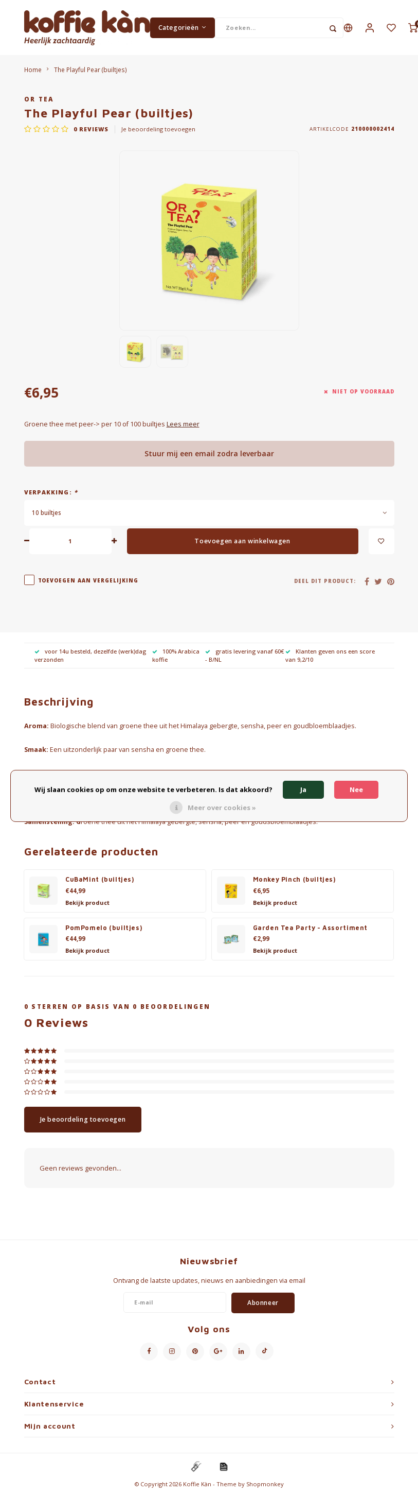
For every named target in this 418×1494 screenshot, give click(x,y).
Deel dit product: (325, 581)
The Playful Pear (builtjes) (90, 70)
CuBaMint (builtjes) (99, 880)
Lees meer (183, 424)
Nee (356, 789)
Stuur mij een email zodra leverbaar (209, 454)
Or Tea (39, 99)
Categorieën (182, 27)
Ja (303, 789)
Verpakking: (51, 492)
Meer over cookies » (222, 807)
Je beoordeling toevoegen (158, 129)
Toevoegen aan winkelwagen (242, 541)
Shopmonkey (265, 1484)
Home (33, 70)
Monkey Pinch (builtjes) (294, 880)
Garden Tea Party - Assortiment (310, 928)
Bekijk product (87, 903)
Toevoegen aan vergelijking (88, 581)
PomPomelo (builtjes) (103, 928)
